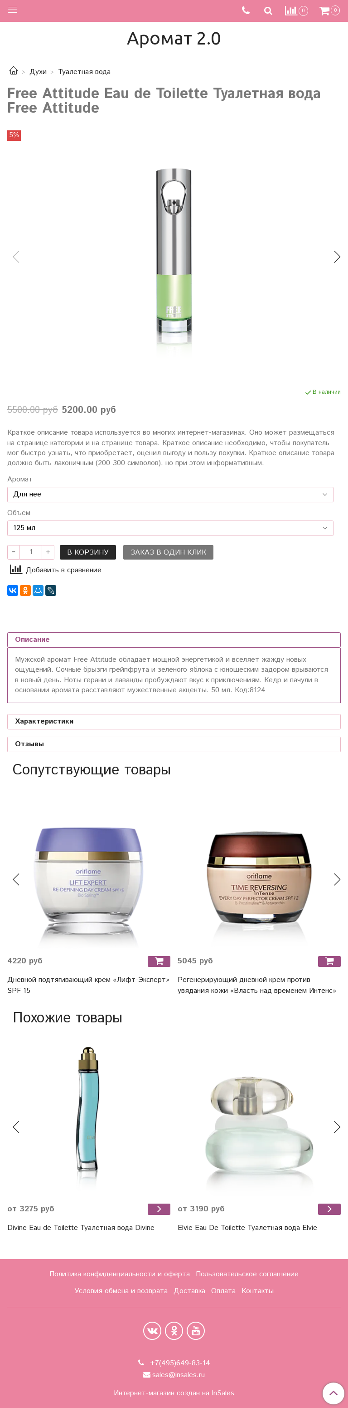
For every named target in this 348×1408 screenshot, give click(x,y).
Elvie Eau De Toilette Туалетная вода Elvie (247, 1228)
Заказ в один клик (168, 552)
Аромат (20, 479)
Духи (38, 72)
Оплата (223, 1291)
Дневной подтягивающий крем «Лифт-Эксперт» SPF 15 (88, 985)
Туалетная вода (84, 72)
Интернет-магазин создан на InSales (174, 1393)
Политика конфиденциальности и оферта (119, 1274)
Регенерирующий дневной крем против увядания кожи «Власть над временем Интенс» (257, 985)
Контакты (258, 1291)
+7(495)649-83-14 (179, 1363)
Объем (18, 513)
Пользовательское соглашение (247, 1274)
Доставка (189, 1291)
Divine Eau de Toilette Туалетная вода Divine (81, 1228)
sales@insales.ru (178, 1375)
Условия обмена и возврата (121, 1291)
